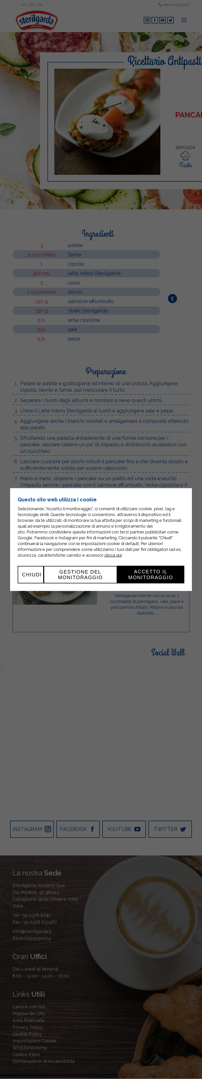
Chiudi (32, 574)
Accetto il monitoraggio (150, 574)
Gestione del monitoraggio (79, 574)
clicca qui (113, 555)
